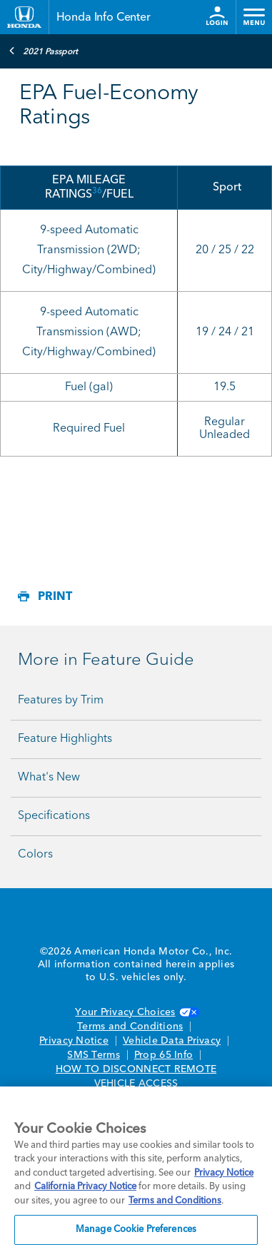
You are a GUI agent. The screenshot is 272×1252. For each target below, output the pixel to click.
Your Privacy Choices (135, 1012)
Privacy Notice (74, 1041)
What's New (49, 777)
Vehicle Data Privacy (172, 1041)
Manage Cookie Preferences (136, 1229)
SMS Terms (93, 1055)
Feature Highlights (65, 739)
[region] (136, 1169)
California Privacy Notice (85, 1186)
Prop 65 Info (163, 1055)
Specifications (54, 816)
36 (97, 191)
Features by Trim (61, 700)
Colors (35, 854)
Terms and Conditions (130, 1027)
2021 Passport (43, 50)
